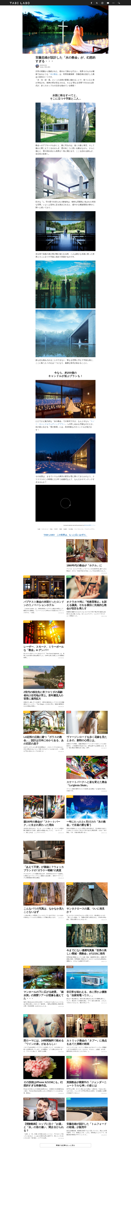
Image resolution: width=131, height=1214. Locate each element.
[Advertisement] (65, 1185)
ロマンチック (45, 529)
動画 (61, 529)
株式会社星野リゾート (89, 526)
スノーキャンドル (79, 529)
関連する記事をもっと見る (65, 1146)
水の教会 (54, 75)
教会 (51, 529)
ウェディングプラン (90, 529)
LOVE (68, 713)
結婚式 (65, 529)
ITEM (25, 1016)
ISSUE (69, 577)
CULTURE (69, 541)
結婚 (39, 529)
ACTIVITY (26, 577)
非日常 (56, 529)
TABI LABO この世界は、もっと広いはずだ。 (65, 535)
